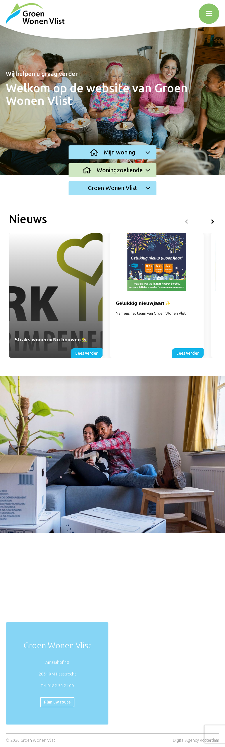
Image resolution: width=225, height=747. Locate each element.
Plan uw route (57, 702)
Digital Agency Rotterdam (196, 740)
